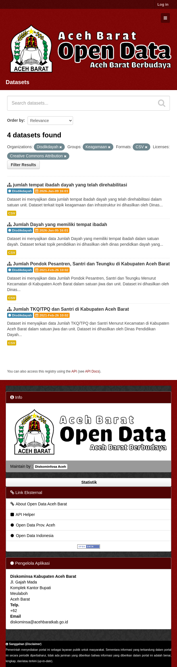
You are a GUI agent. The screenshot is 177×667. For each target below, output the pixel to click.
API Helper (22, 514)
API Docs (92, 371)
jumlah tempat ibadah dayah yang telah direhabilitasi (70, 184)
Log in (162, 4)
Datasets (17, 82)
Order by (15, 120)
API (74, 371)
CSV (11, 213)
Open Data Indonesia (31, 535)
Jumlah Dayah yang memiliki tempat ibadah (60, 224)
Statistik (88, 482)
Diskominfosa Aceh (50, 467)
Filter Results (23, 164)
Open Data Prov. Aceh (32, 525)
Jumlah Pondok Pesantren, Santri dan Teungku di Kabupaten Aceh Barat (91, 263)
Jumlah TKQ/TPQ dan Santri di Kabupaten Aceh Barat (71, 309)
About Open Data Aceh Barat (38, 504)
